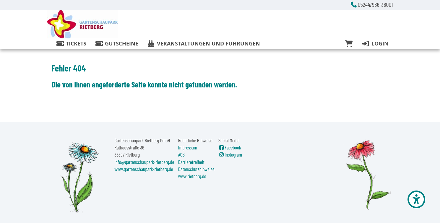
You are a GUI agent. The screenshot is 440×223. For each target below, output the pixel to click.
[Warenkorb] (349, 43)
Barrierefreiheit (191, 162)
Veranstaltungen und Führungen (203, 43)
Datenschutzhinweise (196, 169)
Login (374, 43)
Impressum (187, 147)
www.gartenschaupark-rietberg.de (143, 169)
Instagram (230, 154)
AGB (181, 154)
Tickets (71, 43)
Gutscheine (116, 43)
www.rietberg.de (192, 176)
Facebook (229, 147)
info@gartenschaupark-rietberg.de (144, 162)
